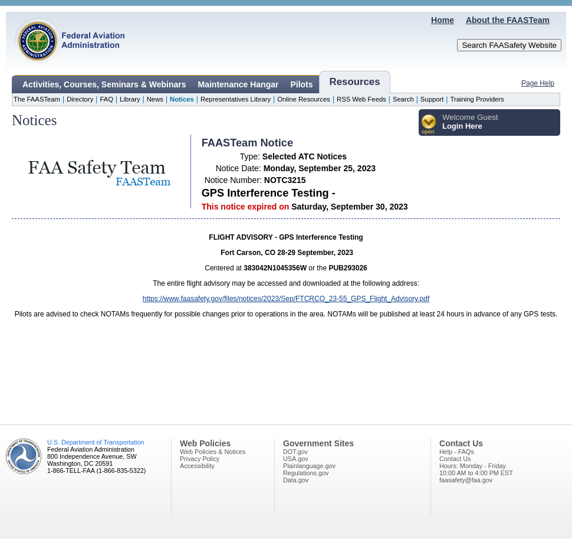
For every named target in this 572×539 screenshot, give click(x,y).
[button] (429, 125)
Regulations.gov (305, 472)
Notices (182, 99)
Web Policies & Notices (212, 451)
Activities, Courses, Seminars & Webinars (104, 84)
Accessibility (197, 465)
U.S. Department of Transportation (95, 442)
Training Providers (477, 99)
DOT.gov (295, 451)
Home (442, 20)
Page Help (537, 83)
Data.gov (295, 480)
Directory (80, 99)
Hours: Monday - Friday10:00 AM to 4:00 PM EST (476, 469)
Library (130, 99)
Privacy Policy (199, 458)
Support (432, 99)
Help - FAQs (456, 451)
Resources (355, 81)
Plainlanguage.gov (309, 465)
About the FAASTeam (508, 20)
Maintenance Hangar (238, 84)
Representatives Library (235, 99)
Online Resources (303, 99)
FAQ (106, 99)
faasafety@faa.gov (465, 480)
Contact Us (455, 458)
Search (403, 99)
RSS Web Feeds (361, 99)
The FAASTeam (37, 99)
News (155, 99)
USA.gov (295, 458)
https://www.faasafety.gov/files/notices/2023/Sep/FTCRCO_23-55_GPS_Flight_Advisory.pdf (286, 299)
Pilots (301, 84)
